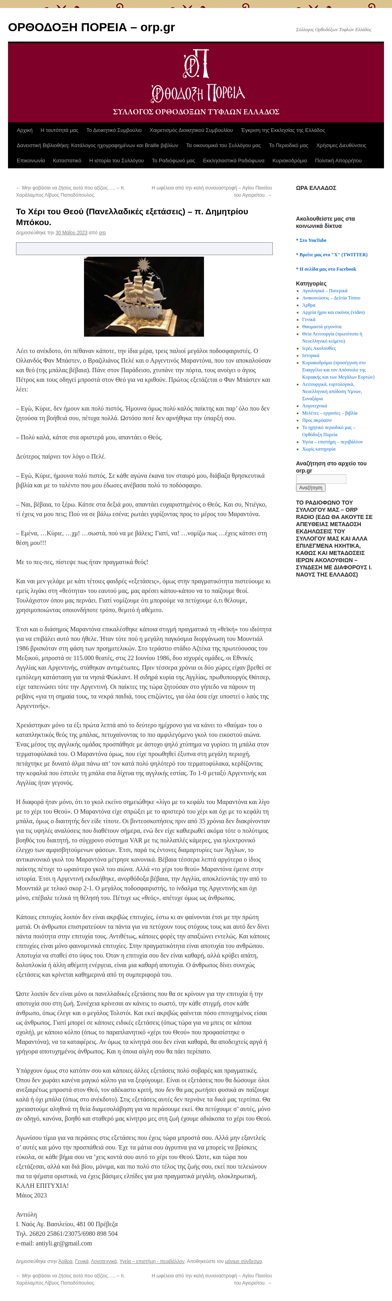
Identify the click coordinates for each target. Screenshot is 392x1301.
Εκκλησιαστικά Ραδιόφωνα (233, 161)
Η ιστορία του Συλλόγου (116, 161)
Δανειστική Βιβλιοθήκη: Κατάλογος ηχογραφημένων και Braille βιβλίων (97, 145)
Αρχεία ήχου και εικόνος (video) (333, 312)
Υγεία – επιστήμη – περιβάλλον (332, 442)
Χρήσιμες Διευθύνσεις (341, 145)
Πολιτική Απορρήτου (338, 161)
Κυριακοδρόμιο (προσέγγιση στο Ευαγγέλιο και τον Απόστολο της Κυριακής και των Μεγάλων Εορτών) (338, 370)
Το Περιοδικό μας (288, 145)
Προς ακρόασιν (317, 420)
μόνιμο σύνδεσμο (243, 1261)
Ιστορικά (311, 355)
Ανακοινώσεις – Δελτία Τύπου (331, 298)
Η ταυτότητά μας (59, 130)
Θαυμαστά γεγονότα (322, 326)
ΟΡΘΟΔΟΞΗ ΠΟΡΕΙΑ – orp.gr (91, 27)
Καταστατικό (67, 161)
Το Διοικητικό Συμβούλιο (114, 130)
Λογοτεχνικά (104, 1261)
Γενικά (81, 1261)
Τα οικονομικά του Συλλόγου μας (223, 145)
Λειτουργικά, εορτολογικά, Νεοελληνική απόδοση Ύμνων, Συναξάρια (332, 391)
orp (102, 232)
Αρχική (25, 130)
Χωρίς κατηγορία (319, 449)
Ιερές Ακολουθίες (319, 348)
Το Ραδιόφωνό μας (173, 161)
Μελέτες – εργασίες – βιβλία (330, 413)
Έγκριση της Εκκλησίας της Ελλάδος (283, 130)
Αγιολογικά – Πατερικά (325, 290)
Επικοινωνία (31, 161)
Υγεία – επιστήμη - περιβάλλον (152, 1261)
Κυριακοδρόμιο (289, 161)
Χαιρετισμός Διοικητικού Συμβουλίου (191, 130)
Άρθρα (65, 1261)
